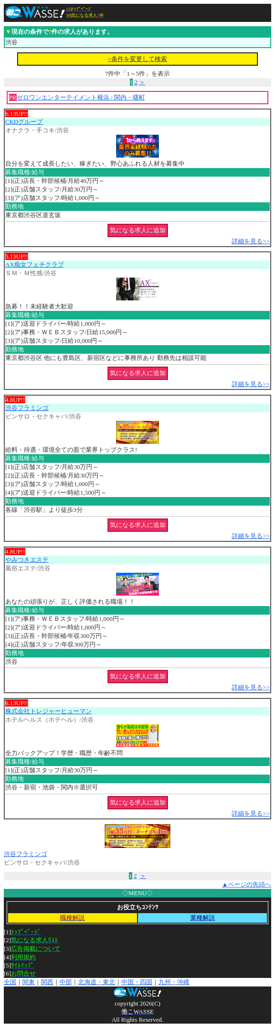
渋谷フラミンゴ (27, 407)
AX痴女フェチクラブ (34, 264)
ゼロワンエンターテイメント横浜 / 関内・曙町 (81, 97)
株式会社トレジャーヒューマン (48, 711)
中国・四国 (136, 982)
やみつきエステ (27, 559)
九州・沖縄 (173, 982)
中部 (65, 982)
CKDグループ (24, 121)
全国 (10, 982)
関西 (47, 982)
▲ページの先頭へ (246, 884)
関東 (28, 982)
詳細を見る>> (251, 241)
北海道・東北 (96, 982)
